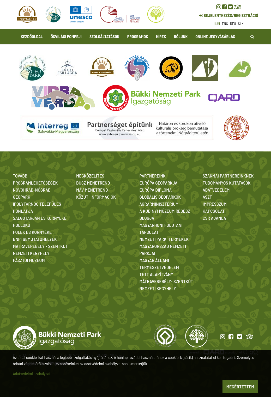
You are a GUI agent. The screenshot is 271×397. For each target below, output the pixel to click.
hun (217, 23)
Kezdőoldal (32, 36)
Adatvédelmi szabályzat (32, 373)
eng (225, 23)
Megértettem (240, 386)
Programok (137, 36)
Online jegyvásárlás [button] (215, 36)
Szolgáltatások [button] (104, 36)
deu (233, 23)
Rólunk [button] (181, 36)
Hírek (161, 36)
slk (241, 23)
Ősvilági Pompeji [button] (66, 36)
